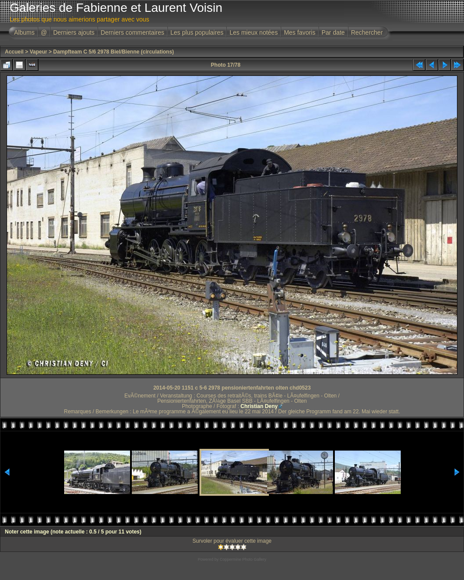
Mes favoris (299, 32)
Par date (333, 32)
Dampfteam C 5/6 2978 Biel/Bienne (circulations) (113, 52)
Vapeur (38, 52)
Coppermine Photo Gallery (243, 559)
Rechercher (367, 32)
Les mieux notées (253, 32)
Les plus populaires (197, 32)
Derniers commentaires (132, 32)
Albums (24, 32)
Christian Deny (259, 406)
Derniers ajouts (73, 32)
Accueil (14, 52)
